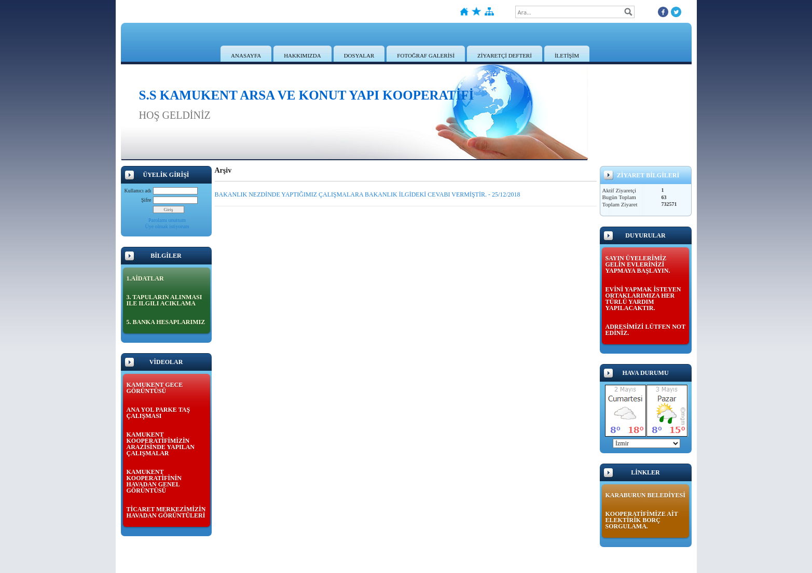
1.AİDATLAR (145, 278)
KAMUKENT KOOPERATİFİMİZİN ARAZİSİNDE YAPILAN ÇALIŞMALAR (161, 444)
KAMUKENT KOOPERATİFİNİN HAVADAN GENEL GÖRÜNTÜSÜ (154, 481)
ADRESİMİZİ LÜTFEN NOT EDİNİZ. (645, 330)
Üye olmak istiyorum (167, 226)
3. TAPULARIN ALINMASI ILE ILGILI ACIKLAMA (164, 300)
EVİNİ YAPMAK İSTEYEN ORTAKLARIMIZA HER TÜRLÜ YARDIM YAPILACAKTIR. (643, 299)
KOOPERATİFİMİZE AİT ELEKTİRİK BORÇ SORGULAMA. (641, 520)
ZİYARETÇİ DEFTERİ (504, 55)
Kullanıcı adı (138, 190)
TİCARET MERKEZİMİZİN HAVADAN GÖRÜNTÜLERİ (166, 512)
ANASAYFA (246, 55)
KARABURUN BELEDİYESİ (645, 495)
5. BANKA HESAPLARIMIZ (166, 322)
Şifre (146, 200)
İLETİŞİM (567, 55)
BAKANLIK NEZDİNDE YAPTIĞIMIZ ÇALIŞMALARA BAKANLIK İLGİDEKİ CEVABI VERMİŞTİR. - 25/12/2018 (367, 194)
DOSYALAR (359, 55)
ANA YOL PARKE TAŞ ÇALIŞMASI (158, 413)
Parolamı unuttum (167, 220)
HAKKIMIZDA (302, 55)
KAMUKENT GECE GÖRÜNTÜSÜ (155, 388)
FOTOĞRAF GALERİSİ (426, 55)
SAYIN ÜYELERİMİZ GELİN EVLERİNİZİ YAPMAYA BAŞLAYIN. (637, 264)
